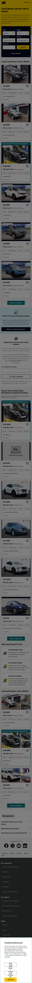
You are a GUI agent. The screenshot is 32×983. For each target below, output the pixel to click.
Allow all (10, 979)
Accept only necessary (10, 973)
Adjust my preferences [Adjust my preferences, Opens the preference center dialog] (10, 965)
